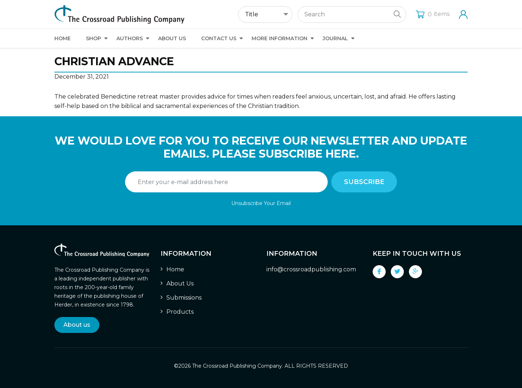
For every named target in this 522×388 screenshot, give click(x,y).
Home (62, 38)
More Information (279, 38)
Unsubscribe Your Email (261, 203)
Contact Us (218, 38)
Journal (335, 38)
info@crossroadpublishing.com (311, 269)
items (433, 14)
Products (180, 311)
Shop (93, 38)
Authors (129, 38)
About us (76, 324)
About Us (172, 38)
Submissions (184, 297)
